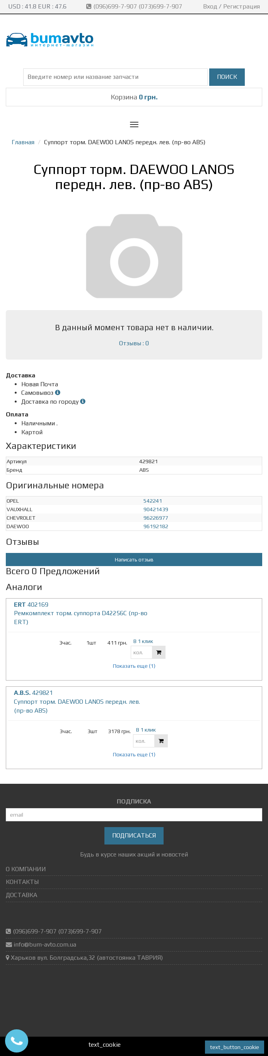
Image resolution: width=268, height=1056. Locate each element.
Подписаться (134, 835)
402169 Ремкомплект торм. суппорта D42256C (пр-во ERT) (80, 613)
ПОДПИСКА (134, 801)
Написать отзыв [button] (134, 559)
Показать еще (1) (134, 666)
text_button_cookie (234, 1047)
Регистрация (241, 6)
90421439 (155, 509)
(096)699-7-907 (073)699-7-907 (135, 6)
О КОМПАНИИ (26, 869)
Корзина (134, 97)
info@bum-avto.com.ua (45, 944)
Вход (210, 6)
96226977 (155, 518)
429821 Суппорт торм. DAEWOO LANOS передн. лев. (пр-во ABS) (77, 701)
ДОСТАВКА (21, 895)
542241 (152, 501)
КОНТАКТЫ (22, 881)
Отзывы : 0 (134, 343)
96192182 (155, 526)
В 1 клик (143, 641)
